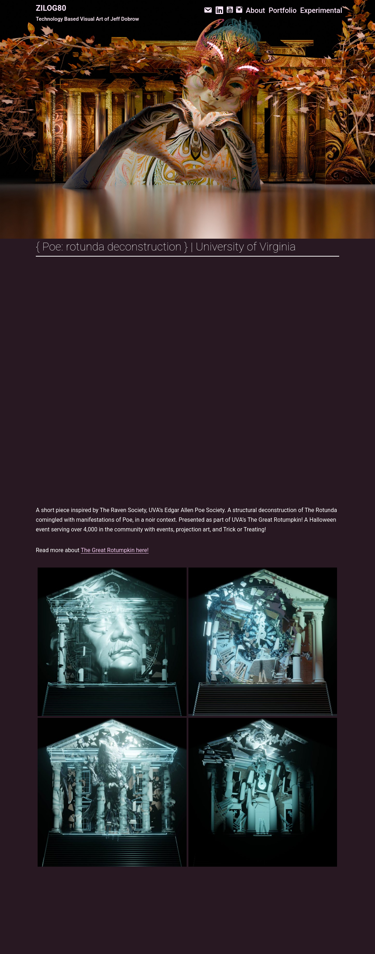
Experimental (321, 10)
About (255, 10)
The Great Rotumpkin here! (114, 550)
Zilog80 (51, 8)
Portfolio (283, 10)
